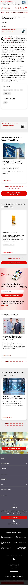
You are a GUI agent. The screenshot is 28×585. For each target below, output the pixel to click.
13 (9, 188)
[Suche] (16, 8)
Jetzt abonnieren (14, 517)
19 (18, 188)
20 (17, 425)
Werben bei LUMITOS (13, 565)
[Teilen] (18, 8)
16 (11, 425)
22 (20, 425)
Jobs (2, 484)
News (2, 458)
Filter (11, 42)
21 (19, 425)
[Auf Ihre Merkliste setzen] (23, 8)
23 (22, 425)
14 (8, 425)
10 (20, 186)
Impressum (7, 580)
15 (12, 188)
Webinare (3, 479)
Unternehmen (5, 463)
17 (15, 188)
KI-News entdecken (14, 448)
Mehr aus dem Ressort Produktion (14, 193)
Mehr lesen (5, 305)
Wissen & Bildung (6, 489)
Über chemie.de (14, 571)
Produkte (3, 468)
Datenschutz (20, 580)
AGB (14, 580)
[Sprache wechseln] (21, 8)
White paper (4, 473)
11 (22, 186)
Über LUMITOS (13, 568)
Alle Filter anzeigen (14, 263)
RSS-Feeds (4, 494)
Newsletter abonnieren (12, 295)
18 (14, 425)
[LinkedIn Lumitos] (14, 559)
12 (5, 425)
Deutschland (8, 38)
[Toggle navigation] (26, 8)
